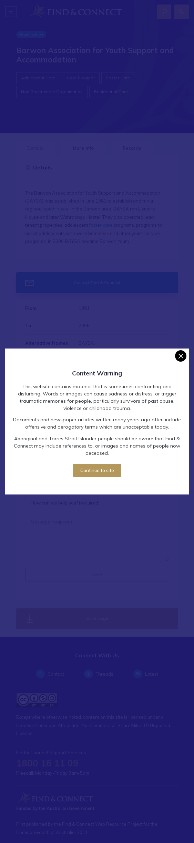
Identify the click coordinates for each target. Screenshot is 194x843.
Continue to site (97, 470)
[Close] (180, 356)
